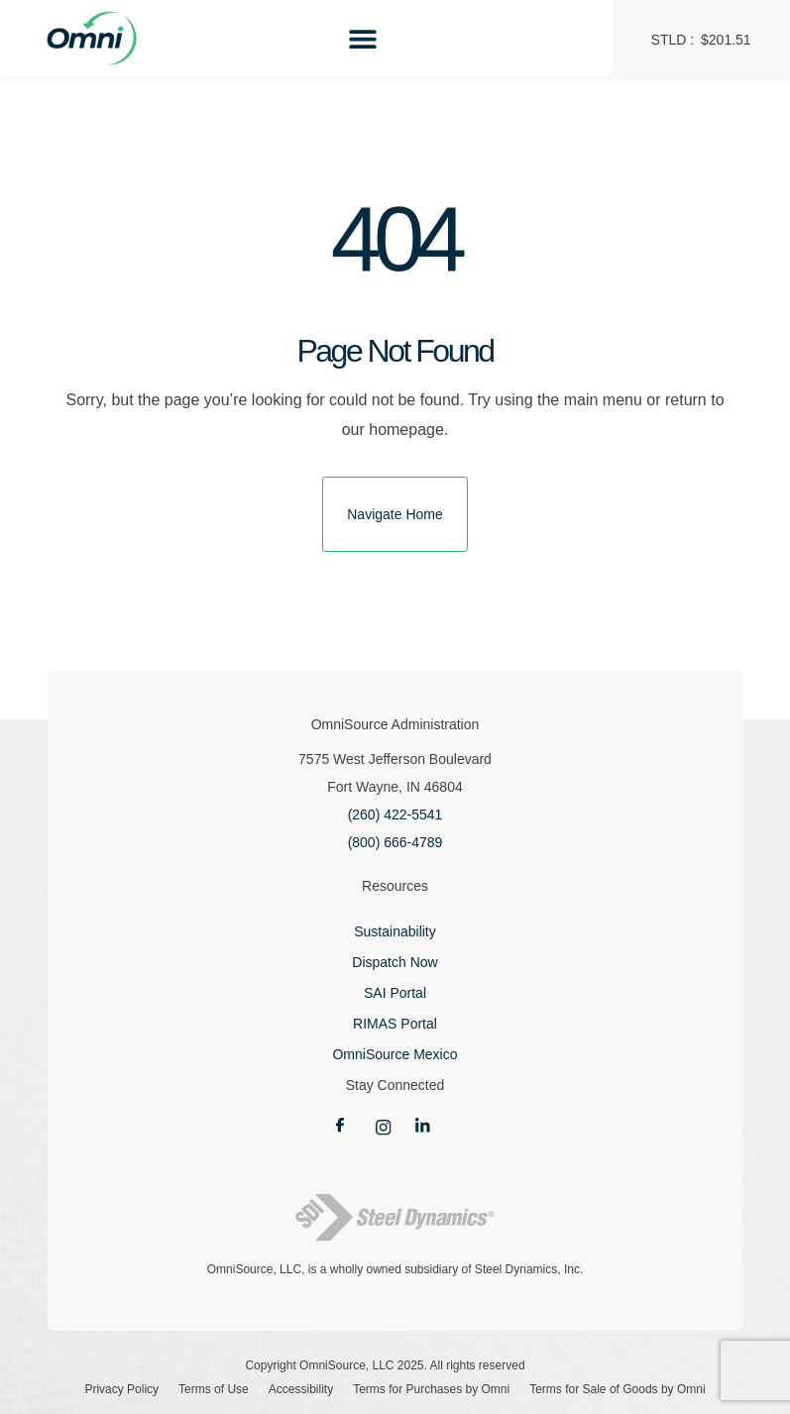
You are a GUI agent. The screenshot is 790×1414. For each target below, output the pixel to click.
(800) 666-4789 (395, 842)
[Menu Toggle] (363, 39)
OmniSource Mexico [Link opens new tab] (394, 1054)
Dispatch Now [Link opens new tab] (394, 962)
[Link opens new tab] (356, 1125)
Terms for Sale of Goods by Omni (617, 1389)
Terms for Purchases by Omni (431, 1389)
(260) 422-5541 (395, 814)
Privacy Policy (121, 1389)
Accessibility (301, 1389)
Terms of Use (213, 1389)
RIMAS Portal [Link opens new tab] (395, 1024)
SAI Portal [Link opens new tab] (395, 993)
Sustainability (395, 931)
